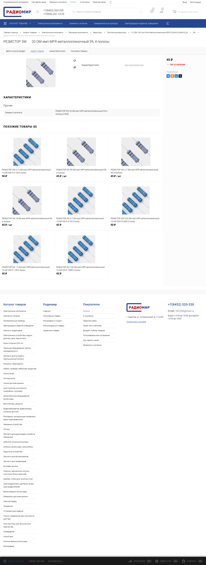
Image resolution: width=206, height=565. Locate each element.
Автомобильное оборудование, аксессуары (16, 397)
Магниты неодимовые (12, 330)
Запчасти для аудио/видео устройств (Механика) (19, 435)
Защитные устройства (12, 452)
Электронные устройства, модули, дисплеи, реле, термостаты (17, 336)
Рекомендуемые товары (53, 326)
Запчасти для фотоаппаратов (15, 456)
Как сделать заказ (91, 340)
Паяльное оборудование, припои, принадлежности (17, 349)
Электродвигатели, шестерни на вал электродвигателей (18, 485)
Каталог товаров (17, 23)
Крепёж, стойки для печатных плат (18, 479)
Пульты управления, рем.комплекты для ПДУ (18, 517)
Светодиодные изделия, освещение (18, 326)
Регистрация (195, 2)
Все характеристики (134, 65)
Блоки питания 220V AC (13, 343)
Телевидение (8, 532)
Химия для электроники (13, 383)
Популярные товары (52, 316)
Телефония (8, 506)
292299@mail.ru (184, 310)
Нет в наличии (176, 64)
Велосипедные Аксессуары (15, 492)
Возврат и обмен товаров (73, 2)
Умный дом (8, 536)
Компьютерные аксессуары (15, 541)
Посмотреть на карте (136, 322)
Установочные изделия (13, 511)
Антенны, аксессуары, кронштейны (18, 447)
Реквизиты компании (92, 345)
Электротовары (10, 501)
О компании (18, 2)
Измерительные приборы (14, 321)
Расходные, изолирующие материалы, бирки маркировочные (19, 418)
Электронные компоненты (14, 311)
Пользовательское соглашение (96, 335)
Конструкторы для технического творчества (17, 525)
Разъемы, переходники (13, 364)
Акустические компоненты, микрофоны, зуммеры (15, 389)
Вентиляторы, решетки (13, 404)
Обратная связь (32, 2)
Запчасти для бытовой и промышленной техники (13, 357)
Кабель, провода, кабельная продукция (19, 369)
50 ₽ (27, 178)
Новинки (46, 311)
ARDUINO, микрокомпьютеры (15, 442)
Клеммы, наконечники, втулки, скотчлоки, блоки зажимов (16, 472)
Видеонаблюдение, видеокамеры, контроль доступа (17, 410)
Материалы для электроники (15, 496)
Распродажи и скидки (52, 321)
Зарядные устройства (12, 424)
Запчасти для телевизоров (14, 461)
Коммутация (8, 373)
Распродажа (8, 546)
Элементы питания (11, 316)
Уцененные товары (51, 330)
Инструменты (9, 378)
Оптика (6, 429)
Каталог (6, 2)
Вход (185, 2)
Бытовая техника (10, 466)
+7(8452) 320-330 (36, 561)
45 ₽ (81, 178)
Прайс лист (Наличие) (51, 2)
